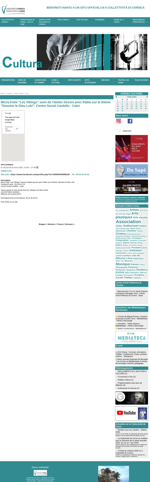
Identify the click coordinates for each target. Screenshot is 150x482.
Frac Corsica (63, 20)
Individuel (134, 244)
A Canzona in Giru (125, 369)
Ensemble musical (140, 239)
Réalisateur (140, 261)
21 (145, 106)
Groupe (119, 245)
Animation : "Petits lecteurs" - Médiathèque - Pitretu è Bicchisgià (130, 318)
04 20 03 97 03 (47, 475)
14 (145, 104)
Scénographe (120, 267)
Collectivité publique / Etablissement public (131, 233)
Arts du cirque (124, 213)
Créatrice (127, 237)
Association (127, 220)
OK (17, 129)
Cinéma (136, 229)
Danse (134, 237)
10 (127, 104)
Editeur (124, 239)
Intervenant (120, 247)
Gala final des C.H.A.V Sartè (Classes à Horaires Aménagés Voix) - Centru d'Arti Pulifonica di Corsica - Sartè (131, 288)
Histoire (125, 245)
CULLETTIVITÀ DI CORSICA (7, 21)
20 (141, 106)
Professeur (130, 261)
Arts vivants (74, 80)
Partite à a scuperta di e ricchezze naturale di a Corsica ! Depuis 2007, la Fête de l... (130, 446)
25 (131, 108)
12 (136, 104)
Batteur (133, 227)
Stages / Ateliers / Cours (21, 93)
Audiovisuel (123, 224)
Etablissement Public (123, 242)
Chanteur (120, 229)
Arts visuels (139, 216)
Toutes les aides (123, 81)
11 (131, 104)
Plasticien (120, 260)
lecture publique (137, 247)
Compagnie (120, 235)
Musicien (123, 255)
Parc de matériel (22, 81)
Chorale (128, 229)
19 (136, 106)
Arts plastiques (90, 81)
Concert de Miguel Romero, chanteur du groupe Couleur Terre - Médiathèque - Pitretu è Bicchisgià (130, 312)
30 (122, 110)
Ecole (118, 239)
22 (118, 108)
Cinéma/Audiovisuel (122, 231)
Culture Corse (127, 130)
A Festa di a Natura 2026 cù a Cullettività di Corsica (129, 443)
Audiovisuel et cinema (41, 81)
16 (122, 106)
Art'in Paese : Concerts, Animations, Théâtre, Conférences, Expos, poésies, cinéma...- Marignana (132, 347)
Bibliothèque (141, 227)
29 (118, 110)
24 (127, 108)
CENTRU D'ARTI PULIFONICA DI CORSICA (45, 22)
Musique (134, 255)
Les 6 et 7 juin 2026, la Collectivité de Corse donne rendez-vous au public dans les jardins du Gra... (131, 426)
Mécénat (105, 80)
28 (145, 108)
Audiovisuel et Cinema (127, 380)
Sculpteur (130, 267)
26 (136, 108)
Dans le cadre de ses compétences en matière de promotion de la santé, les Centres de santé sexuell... (131, 437)
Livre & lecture (55, 81)
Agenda (9, 93)
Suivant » (70, 224)
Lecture (128, 247)
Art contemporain (122, 209)
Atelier (143, 221)
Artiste (133, 208)
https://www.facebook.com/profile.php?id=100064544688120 (42, 174)
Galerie (142, 242)
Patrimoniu (99, 20)
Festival (135, 241)
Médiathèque (137, 252)
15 (118, 106)
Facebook (131, 124)
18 (131, 106)
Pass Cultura (82, 20)
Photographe (135, 258)
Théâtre (120, 270)
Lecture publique (123, 249)
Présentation (8, 80)
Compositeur (132, 235)
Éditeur (130, 239)
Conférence (142, 235)
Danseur (141, 237)
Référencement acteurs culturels (130, 197)
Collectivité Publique (137, 231)
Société (139, 267)
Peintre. (126, 258)
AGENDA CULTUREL (131, 93)
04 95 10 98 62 (29, 475)
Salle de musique (132, 265)
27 (141, 108)
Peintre (119, 258)
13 (141, 104)
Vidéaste (128, 270)
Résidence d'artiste (125, 263)
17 (127, 106)
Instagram (120, 124)
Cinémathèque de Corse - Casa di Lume (27, 22)
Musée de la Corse (119, 21)
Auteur (134, 224)
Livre (129, 251)
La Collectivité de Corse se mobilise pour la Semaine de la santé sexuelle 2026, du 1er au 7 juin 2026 (131, 432)
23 (122, 108)
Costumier (119, 237)
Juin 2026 (132, 97)
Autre (127, 227)
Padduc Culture (124, 372)
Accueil (2, 93)
